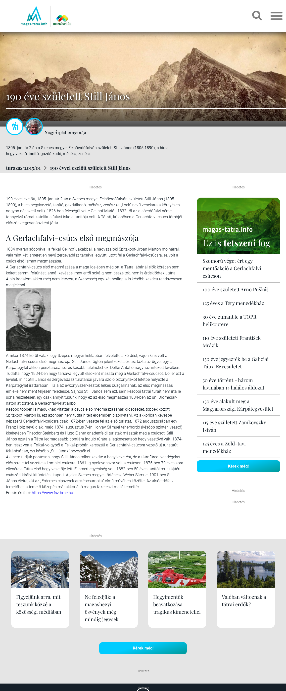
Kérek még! (238, 466)
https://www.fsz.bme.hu (52, 492)
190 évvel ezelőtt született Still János (90, 167)
